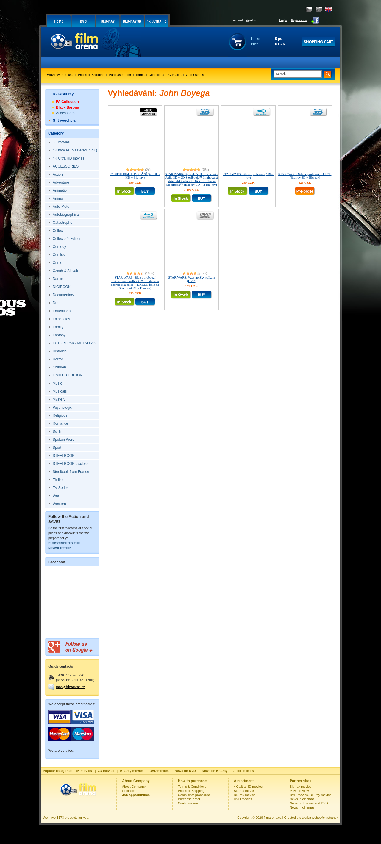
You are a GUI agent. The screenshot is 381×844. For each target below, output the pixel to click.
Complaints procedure (194, 795)
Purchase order (120, 74)
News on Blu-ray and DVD (309, 803)
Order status (195, 74)
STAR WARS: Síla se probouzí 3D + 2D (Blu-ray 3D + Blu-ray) (304, 175)
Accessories (65, 113)
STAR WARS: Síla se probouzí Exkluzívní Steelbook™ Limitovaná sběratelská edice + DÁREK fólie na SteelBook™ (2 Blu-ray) (135, 283)
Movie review (299, 791)
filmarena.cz (272, 817)
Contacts (174, 74)
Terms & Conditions (150, 74)
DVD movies (243, 799)
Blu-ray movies (245, 791)
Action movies (243, 771)
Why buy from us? (60, 74)
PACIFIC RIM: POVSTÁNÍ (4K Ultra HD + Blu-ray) (135, 175)
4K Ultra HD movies (248, 786)
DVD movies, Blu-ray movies (310, 795)
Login (283, 20)
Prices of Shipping (91, 74)
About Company (134, 786)
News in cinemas (302, 799)
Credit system (188, 803)
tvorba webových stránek (320, 817)
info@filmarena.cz (70, 686)
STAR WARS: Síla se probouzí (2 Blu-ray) (248, 175)
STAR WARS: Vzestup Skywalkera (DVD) (191, 279)
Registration (299, 20)
